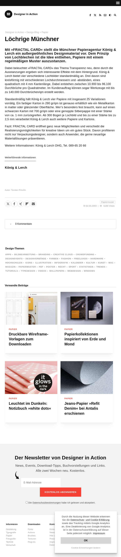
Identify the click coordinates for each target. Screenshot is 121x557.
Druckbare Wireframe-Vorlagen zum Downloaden (28, 339)
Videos (42, 271)
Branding (44, 254)
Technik (9, 542)
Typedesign (28, 271)
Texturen (32, 538)
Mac (110, 263)
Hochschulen (13, 263)
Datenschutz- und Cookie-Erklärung (89, 519)
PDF (41, 267)
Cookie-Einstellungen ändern (86, 548)
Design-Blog (32, 32)
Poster (50, 267)
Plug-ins (32, 542)
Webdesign (74, 271)
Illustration (43, 263)
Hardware (96, 258)
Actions (31, 532)
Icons (28, 263)
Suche (115, 15)
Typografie (11, 532)
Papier (45, 32)
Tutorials (11, 271)
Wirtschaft (10, 545)
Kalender (77, 263)
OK (86, 540)
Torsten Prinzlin (18, 190)
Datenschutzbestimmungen (47, 502)
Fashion (66, 258)
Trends (100, 267)
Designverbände (36, 258)
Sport (72, 267)
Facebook (90, 15)
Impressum (99, 533)
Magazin (10, 267)
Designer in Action (21, 14)
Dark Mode (110, 15)
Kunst (102, 263)
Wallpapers (56, 271)
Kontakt (105, 15)
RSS (100, 15)
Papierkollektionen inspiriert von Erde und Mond (85, 339)
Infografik (61, 263)
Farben (53, 258)
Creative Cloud (63, 254)
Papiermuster (107, 202)
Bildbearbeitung (24, 254)
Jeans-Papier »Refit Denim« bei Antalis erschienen (82, 408)
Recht (62, 267)
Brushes (32, 535)
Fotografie (11, 538)
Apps (8, 254)
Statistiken (86, 267)
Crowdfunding (85, 254)
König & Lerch (16, 167)
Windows (89, 271)
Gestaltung (11, 529)
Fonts (30, 529)
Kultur (90, 263)
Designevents (14, 258)
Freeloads (81, 258)
